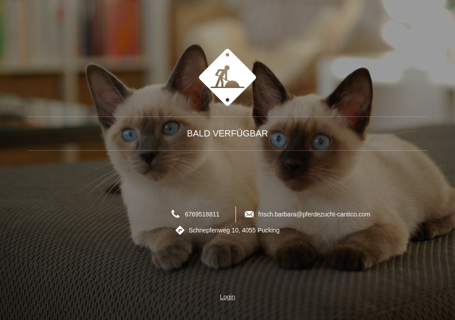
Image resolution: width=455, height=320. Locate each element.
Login (227, 296)
